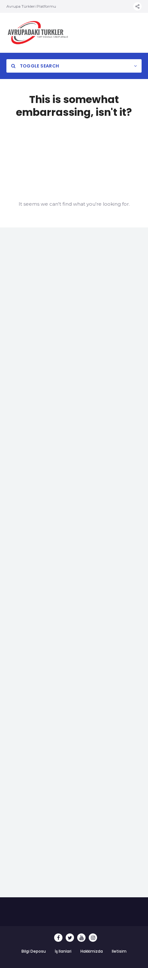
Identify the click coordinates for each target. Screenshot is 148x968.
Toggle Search (35, 66)
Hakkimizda (91, 951)
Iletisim (119, 951)
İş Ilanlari (63, 951)
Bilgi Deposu (33, 951)
